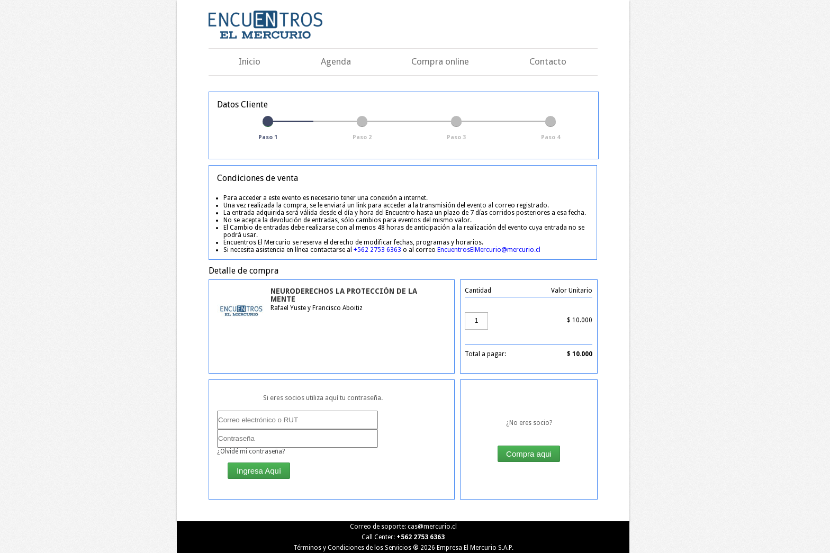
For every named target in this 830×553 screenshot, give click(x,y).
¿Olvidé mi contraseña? (251, 451)
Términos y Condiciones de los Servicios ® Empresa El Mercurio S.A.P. (403, 547)
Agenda (336, 61)
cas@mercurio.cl (432, 526)
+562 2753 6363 (377, 249)
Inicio (249, 61)
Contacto (547, 61)
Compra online (440, 61)
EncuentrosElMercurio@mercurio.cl (488, 249)
